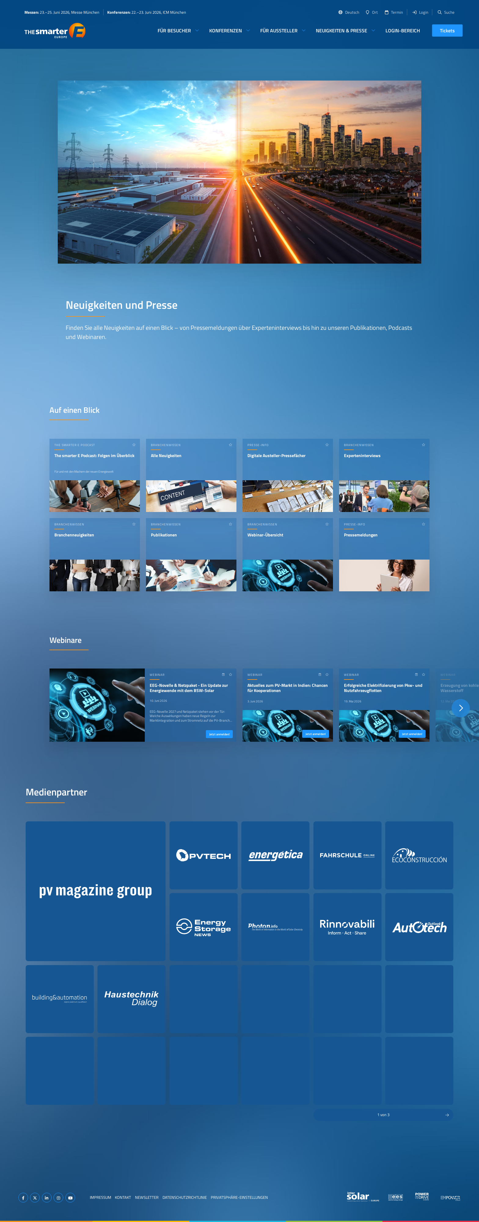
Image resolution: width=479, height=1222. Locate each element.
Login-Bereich (403, 30)
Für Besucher (174, 30)
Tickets (447, 30)
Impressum (100, 1197)
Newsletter (147, 1197)
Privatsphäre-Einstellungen (239, 1197)
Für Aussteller (279, 30)
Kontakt (123, 1197)
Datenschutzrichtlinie (185, 1197)
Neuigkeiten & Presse (341, 30)
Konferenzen (225, 30)
